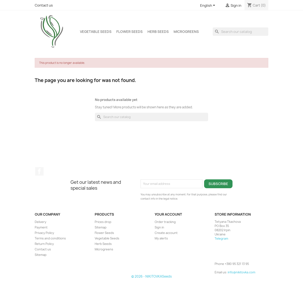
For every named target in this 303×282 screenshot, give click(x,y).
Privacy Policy (44, 233)
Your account (168, 214)
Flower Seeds (129, 31)
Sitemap (41, 255)
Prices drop (103, 222)
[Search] (240, 31)
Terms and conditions (50, 238)
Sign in (159, 227)
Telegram (221, 238)
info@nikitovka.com (241, 272)
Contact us (44, 5)
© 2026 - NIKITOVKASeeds (151, 276)
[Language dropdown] (208, 5)
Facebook (39, 171)
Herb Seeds (158, 31)
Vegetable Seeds (96, 31)
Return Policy (44, 244)
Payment (41, 227)
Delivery (40, 222)
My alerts (161, 238)
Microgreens (186, 31)
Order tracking (165, 222)
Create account (166, 233)
